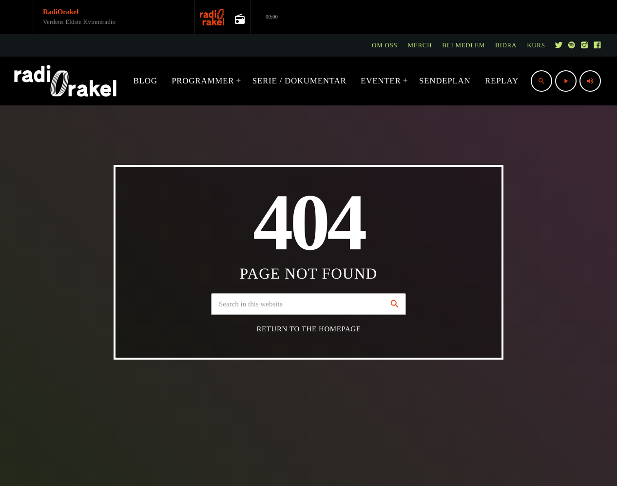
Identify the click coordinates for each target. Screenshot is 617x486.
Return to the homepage (309, 329)
